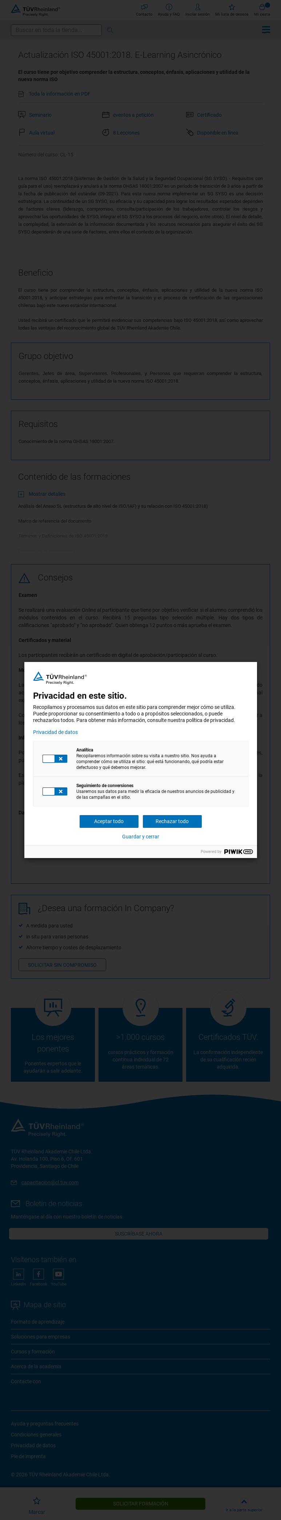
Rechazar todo (172, 821)
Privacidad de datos (55, 732)
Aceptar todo (109, 821)
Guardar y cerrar (140, 836)
